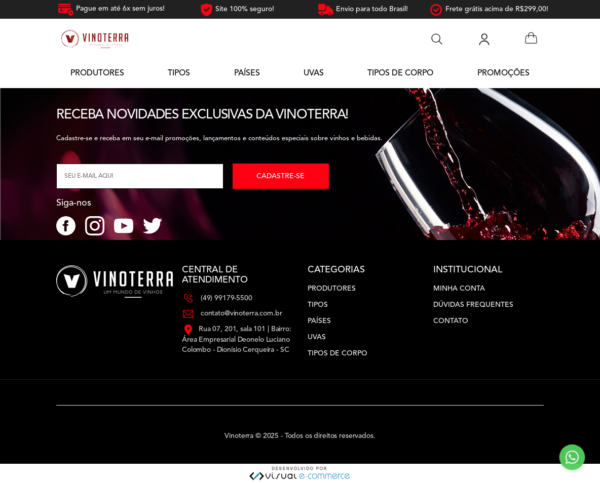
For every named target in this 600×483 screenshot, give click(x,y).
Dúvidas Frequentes (473, 304)
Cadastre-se (280, 176)
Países (319, 321)
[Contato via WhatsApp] (572, 457)
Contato (450, 321)
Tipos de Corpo (337, 353)
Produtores (332, 288)
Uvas (317, 337)
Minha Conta (459, 288)
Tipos (318, 304)
